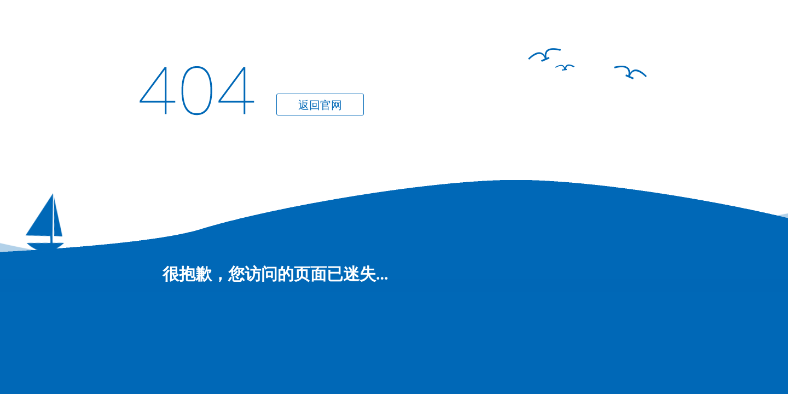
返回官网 (320, 105)
